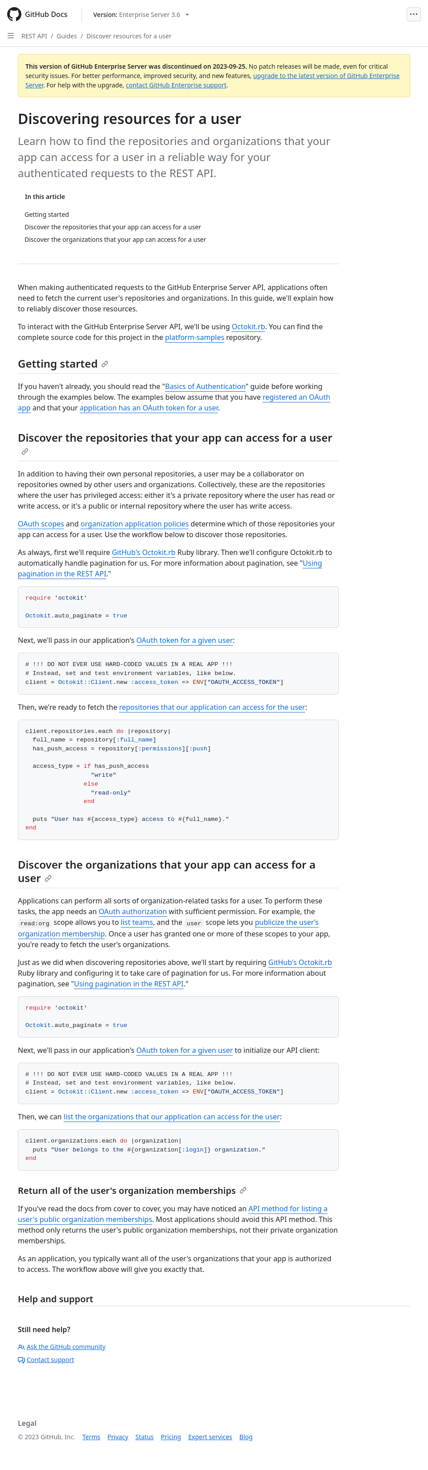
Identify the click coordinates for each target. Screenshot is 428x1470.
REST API (34, 36)
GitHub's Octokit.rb (144, 552)
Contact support (46, 1359)
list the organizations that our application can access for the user (172, 1117)
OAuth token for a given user (184, 640)
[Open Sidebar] (11, 36)
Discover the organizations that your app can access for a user (167, 871)
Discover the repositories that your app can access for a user (175, 442)
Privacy (117, 1437)
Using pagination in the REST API (129, 984)
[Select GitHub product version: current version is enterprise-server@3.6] (141, 14)
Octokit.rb (248, 326)
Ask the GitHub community (62, 1346)
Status (145, 1437)
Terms (91, 1437)
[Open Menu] (414, 14)
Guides (67, 36)
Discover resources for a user (129, 36)
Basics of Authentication (205, 386)
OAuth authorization (133, 911)
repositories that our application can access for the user (212, 707)
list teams (137, 922)
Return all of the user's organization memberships (132, 1190)
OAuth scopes (41, 524)
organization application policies (135, 524)
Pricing (171, 1437)
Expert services (210, 1437)
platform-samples (194, 337)
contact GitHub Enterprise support (176, 85)
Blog (246, 1437)
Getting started (63, 363)
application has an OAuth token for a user (149, 408)
